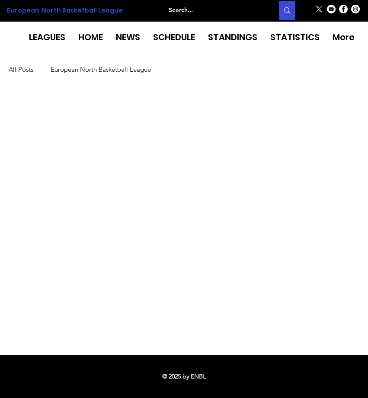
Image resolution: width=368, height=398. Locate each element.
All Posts (21, 69)
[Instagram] (355, 9)
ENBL (198, 376)
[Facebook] (343, 9)
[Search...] (215, 10)
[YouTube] (331, 9)
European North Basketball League (65, 10)
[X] (319, 9)
